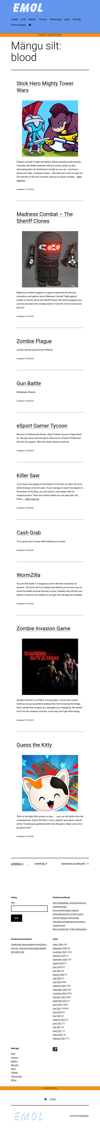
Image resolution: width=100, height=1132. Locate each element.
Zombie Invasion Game (43, 628)
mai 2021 (57, 1027)
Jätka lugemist (32, 499)
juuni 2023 (57, 1004)
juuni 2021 (57, 1023)
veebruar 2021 (59, 1038)
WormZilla (28, 575)
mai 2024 (57, 982)
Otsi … (13, 903)
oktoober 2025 (59, 956)
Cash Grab (29, 533)
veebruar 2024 (59, 986)
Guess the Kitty (34, 745)
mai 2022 (57, 1016)
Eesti (13, 1054)
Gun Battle (29, 383)
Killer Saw (28, 475)
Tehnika (14, 1072)
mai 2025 (57, 971)
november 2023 (59, 993)
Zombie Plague (34, 341)
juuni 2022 (57, 1012)
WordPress (83, 1116)
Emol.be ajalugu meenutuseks (66, 918)
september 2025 (60, 959)
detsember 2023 (60, 990)
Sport (13, 1069)
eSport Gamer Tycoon (42, 426)
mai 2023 (57, 1008)
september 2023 (60, 1001)
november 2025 (59, 952)
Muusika (14, 1065)
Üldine (13, 1080)
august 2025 (58, 963)
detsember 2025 (60, 948)
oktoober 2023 (59, 997)
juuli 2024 (57, 978)
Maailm (14, 1061)
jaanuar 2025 (58, 974)
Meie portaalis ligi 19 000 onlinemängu (70, 929)
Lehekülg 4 (40, 863)
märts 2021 (58, 1035)
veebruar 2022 (59, 1020)
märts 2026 (58, 944)
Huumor (14, 1057)
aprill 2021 (57, 1031)
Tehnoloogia (16, 1076)
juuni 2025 (57, 967)
